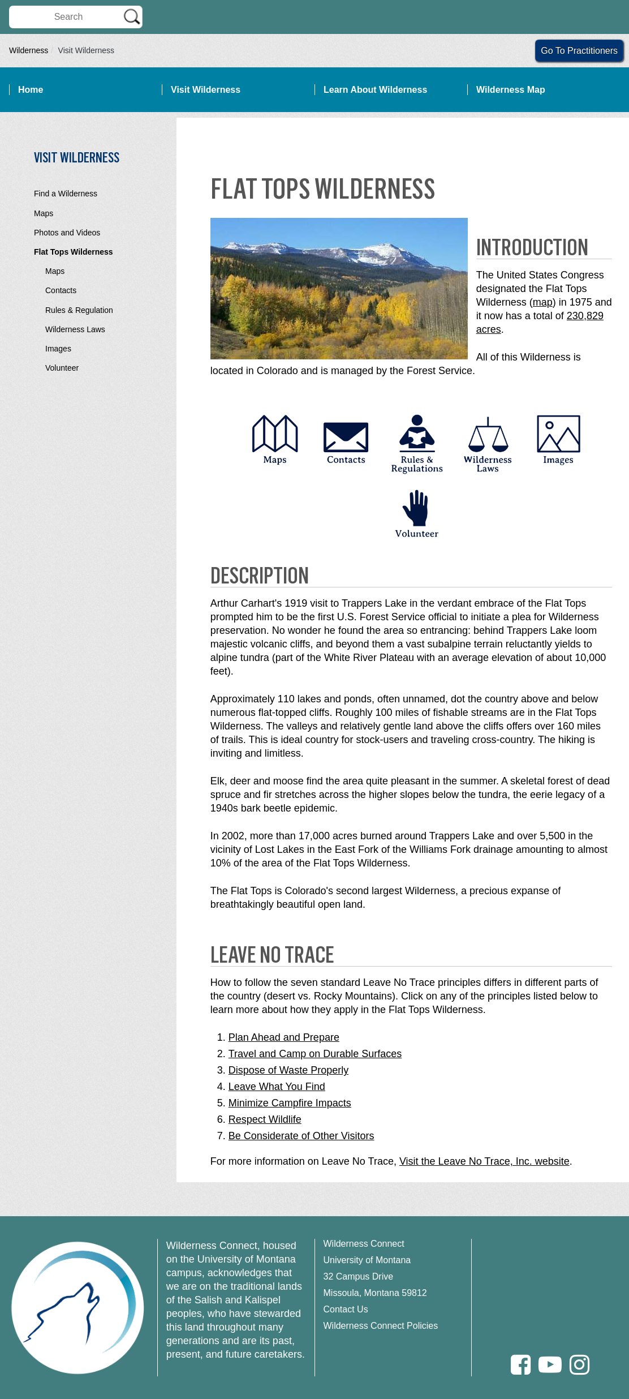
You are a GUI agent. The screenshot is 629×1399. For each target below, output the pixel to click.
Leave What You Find (277, 1086)
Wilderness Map (510, 90)
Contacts (60, 290)
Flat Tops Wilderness (73, 251)
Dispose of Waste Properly (288, 1070)
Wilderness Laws (75, 329)
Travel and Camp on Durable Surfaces (315, 1053)
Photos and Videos (67, 232)
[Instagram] (579, 1364)
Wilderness (28, 50)
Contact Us (346, 1309)
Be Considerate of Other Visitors (301, 1135)
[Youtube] (550, 1364)
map (543, 302)
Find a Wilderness (65, 193)
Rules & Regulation (79, 310)
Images (58, 348)
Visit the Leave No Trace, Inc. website (484, 1161)
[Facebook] (521, 1364)
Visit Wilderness (205, 90)
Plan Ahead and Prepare (284, 1037)
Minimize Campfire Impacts (290, 1103)
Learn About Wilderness (375, 90)
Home (30, 90)
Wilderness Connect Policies (381, 1326)
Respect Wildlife (265, 1119)
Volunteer (62, 367)
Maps (43, 213)
